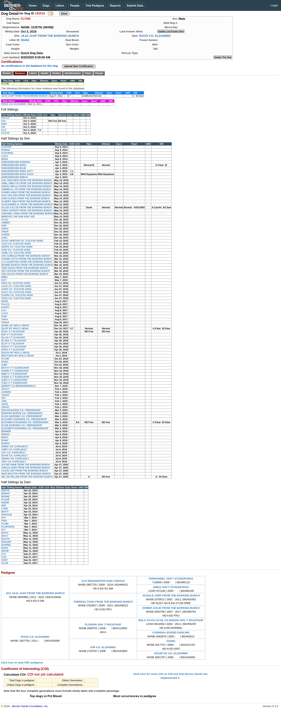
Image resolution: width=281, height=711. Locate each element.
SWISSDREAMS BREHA (15, 177)
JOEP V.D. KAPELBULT (14, 449)
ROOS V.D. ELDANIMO (155, 35)
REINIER (6, 431)
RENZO (6, 434)
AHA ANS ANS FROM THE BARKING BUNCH (26, 195)
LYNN (5, 508)
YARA (5, 319)
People (74, 5)
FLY (4, 529)
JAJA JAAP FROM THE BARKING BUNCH (50, 35)
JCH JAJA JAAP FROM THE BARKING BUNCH (35, 593)
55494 (25, 40)
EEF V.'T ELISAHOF (12, 334)
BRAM (5, 551)
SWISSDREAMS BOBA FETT (17, 171)
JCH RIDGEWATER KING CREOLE (103, 580)
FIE (3, 127)
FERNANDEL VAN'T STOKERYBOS (171, 578)
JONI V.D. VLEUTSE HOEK (16, 249)
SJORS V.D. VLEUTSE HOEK (17, 295)
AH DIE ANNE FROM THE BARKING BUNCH (26, 464)
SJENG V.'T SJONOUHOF (15, 377)
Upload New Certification (79, 66)
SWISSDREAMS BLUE (14, 168)
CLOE (5, 563)
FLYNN (5, 358)
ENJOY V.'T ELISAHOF (14, 346)
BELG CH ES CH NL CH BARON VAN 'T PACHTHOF (170, 620)
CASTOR (6, 147)
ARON (5, 231)
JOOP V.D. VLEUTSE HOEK (17, 289)
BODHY (6, 493)
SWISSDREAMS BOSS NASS (17, 174)
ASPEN (6, 234)
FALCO (5, 118)
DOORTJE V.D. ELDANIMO (171, 653)
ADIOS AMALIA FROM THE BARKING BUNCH (27, 186)
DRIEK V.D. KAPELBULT (15, 446)
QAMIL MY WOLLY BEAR (15, 325)
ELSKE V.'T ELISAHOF (14, 340)
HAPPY (6, 307)
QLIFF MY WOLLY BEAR (15, 328)
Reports (115, 5)
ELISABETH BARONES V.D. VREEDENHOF (25, 422)
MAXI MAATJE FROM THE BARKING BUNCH (26, 473)
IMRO (5, 277)
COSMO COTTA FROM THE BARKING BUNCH (27, 259)
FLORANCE (8, 526)
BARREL (6, 545)
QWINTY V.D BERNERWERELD (18, 386)
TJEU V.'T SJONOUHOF (14, 383)
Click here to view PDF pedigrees (22, 662)
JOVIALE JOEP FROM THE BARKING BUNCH (171, 595)
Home (33, 5)
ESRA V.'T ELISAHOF (13, 349)
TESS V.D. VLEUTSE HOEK (16, 298)
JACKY (5, 389)
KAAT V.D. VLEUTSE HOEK (17, 292)
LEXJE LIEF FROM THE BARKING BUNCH (25, 470)
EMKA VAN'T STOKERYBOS (171, 587)
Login (274, 5)
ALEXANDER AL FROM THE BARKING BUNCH (27, 204)
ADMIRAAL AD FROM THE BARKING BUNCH (26, 189)
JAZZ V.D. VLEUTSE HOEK (16, 243)
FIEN (4, 520)
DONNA (6, 150)
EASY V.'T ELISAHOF (13, 331)
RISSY (5, 437)
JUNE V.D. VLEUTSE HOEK (16, 252)
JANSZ (5, 395)
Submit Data (135, 5)
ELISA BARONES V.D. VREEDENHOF (22, 416)
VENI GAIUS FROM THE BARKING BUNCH (25, 268)
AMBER (6, 222)
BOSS (5, 548)
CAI (4, 554)
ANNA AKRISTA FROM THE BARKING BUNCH (27, 210)
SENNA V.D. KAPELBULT (15, 458)
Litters (60, 5)
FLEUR (5, 499)
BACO (5, 532)
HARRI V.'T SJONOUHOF (15, 370)
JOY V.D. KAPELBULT (14, 452)
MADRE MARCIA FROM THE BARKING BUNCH (27, 265)
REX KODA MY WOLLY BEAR (18, 355)
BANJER (6, 542)
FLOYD (5, 133)
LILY (4, 310)
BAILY (5, 535)
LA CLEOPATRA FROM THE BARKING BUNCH (27, 262)
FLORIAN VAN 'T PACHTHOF (103, 624)
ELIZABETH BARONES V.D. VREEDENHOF (25, 428)
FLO (4, 130)
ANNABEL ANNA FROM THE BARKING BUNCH (27, 213)
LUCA (5, 156)
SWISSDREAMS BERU (14, 165)
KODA (5, 361)
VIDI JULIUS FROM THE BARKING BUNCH (25, 274)
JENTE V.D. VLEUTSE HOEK (17, 246)
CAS (4, 557)
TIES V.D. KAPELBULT (14, 461)
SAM (4, 316)
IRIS (4, 505)
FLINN (5, 523)
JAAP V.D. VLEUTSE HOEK (16, 286)
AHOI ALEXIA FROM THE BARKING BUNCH (26, 198)
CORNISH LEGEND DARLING (170, 632)
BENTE (5, 490)
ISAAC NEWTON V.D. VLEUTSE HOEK (22, 240)
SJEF (4, 364)
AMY (4, 225)
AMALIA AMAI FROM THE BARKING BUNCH (26, 467)
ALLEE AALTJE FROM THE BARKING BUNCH (27, 207)
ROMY (5, 440)
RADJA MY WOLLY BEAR (16, 352)
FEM (4, 124)
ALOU (5, 219)
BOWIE (5, 496)
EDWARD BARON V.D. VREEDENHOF (22, 413)
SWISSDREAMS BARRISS (16, 162)
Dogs (46, 5)
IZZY (4, 280)
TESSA (5, 322)
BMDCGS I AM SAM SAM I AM (18, 216)
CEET (5, 560)
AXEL (5, 237)
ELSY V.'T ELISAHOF (13, 343)
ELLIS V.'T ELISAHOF (13, 337)
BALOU (6, 538)
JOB (4, 401)
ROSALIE (7, 514)
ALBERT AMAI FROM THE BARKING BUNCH (26, 201)
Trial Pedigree (94, 5)
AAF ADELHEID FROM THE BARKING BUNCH (27, 180)
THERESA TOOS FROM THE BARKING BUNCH (103, 601)
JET (4, 398)
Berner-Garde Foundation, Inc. (30, 706)
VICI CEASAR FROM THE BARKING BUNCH (26, 271)
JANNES (6, 392)
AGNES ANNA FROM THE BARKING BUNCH (26, 192)
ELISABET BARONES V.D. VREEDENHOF (24, 419)
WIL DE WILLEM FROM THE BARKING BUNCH (27, 476)
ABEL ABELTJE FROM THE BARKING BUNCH (27, 183)
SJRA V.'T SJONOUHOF (15, 380)
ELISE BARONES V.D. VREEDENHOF (22, 425)
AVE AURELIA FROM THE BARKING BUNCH (26, 256)
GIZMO (5, 502)
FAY (4, 121)
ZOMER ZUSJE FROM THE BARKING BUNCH (171, 607)
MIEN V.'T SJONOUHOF (14, 373)
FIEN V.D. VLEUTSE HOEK (16, 283)
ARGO (5, 228)
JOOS (5, 404)
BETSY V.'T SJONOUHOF (15, 367)
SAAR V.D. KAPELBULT (15, 455)
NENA (5, 159)
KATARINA (7, 153)
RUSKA (6, 443)
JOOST (5, 407)
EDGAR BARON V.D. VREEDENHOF (21, 410)
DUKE (5, 301)
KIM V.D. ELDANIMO (103, 647)
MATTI (5, 511)
